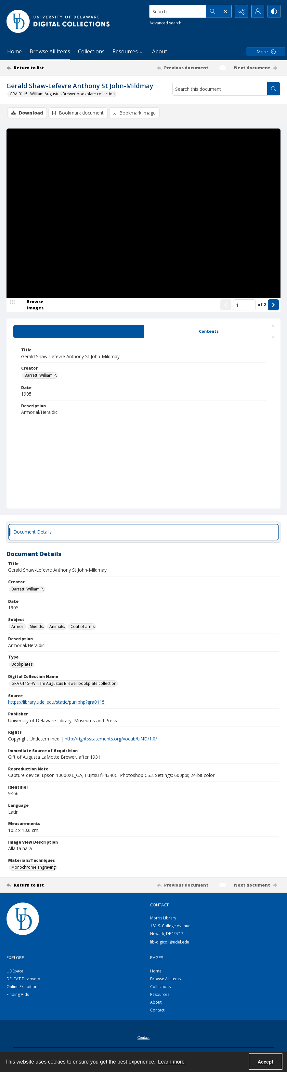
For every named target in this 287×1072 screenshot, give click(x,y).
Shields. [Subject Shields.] (37, 626)
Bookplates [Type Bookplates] (22, 664)
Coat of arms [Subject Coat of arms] (83, 626)
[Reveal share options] (241, 11)
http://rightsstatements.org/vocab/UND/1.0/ (111, 739)
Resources (159, 994)
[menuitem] (143, 1037)
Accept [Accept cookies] (265, 1062)
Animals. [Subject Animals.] (57, 626)
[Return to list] (43, 67)
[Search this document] (220, 88)
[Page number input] (244, 304)
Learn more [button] (171, 1062)
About (159, 51)
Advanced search (165, 23)
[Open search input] (225, 11)
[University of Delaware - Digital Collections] (59, 21)
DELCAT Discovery (23, 979)
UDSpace (15, 971)
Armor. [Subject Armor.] (17, 626)
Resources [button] (128, 51)
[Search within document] (273, 88)
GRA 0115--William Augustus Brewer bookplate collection (62, 94)
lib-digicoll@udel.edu (169, 942)
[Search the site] (178, 11)
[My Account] (258, 11)
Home (14, 51)
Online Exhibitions (23, 986)
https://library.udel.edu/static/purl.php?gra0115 (56, 702)
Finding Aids (18, 994)
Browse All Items (50, 51)
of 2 (261, 304)
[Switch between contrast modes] (274, 11)
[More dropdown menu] (265, 51)
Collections (91, 51)
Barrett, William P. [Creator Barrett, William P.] (40, 375)
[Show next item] (273, 304)
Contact (157, 1010)
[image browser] (31, 305)
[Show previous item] (225, 304)
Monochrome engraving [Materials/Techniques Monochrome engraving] (33, 867)
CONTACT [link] (159, 905)
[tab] (78, 331)
